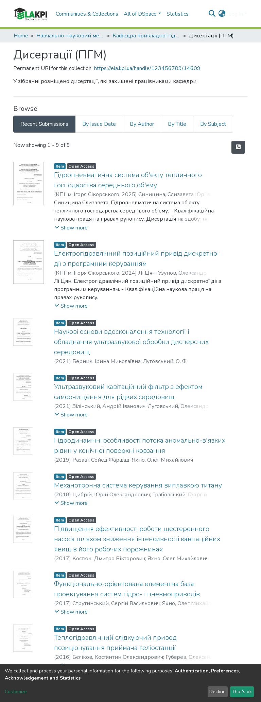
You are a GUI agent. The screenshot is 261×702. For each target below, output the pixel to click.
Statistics (178, 14)
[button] (222, 14)
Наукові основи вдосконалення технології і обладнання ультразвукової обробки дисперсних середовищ (131, 342)
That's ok (242, 691)
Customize (16, 691)
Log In (235, 14)
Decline (217, 691)
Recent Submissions (44, 124)
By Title (177, 124)
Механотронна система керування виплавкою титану (138, 485)
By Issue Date (99, 124)
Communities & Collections (87, 14)
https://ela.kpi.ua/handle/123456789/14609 (147, 68)
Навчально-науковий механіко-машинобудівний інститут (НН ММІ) (70, 35)
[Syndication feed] (238, 147)
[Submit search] (212, 14)
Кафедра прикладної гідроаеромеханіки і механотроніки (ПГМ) (146, 35)
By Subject (213, 124)
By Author (142, 124)
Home (21, 35)
